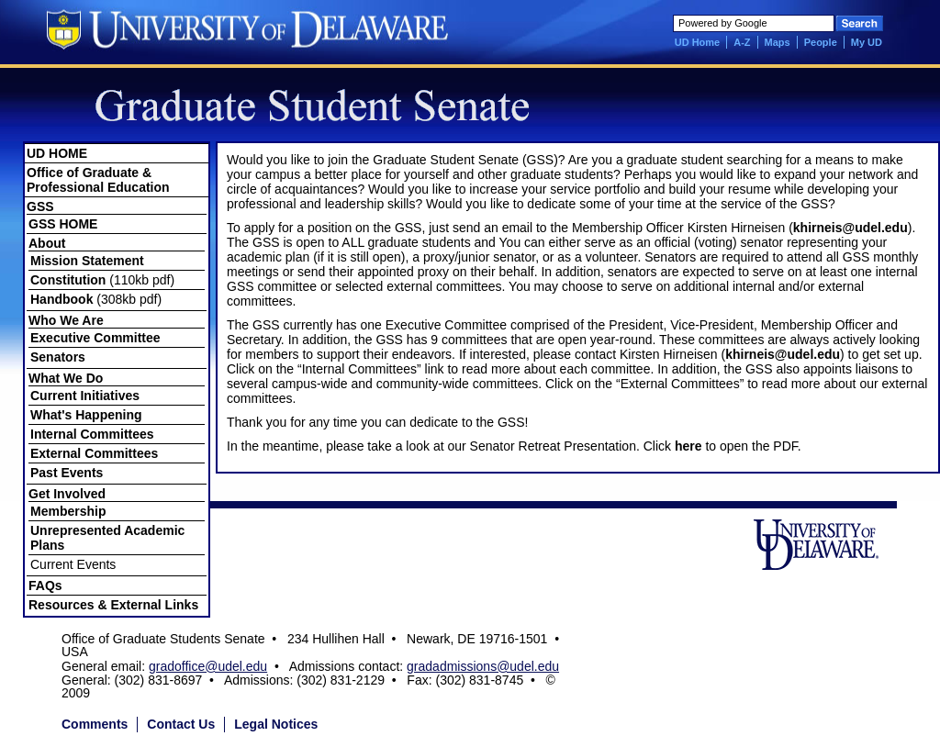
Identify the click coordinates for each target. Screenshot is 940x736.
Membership (68, 511)
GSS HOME (62, 224)
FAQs (45, 585)
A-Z (741, 42)
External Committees (94, 453)
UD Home (698, 42)
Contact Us (181, 724)
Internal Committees (92, 434)
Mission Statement (87, 260)
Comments (95, 724)
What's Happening (86, 414)
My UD (866, 42)
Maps (777, 42)
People (820, 42)
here (688, 446)
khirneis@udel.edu (850, 227)
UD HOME (57, 153)
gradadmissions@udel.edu (483, 666)
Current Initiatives (85, 395)
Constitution (68, 280)
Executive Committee (95, 337)
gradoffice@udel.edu (208, 666)
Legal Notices (276, 724)
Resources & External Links (113, 604)
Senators (57, 357)
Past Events (66, 472)
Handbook (61, 299)
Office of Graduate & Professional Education (98, 180)
